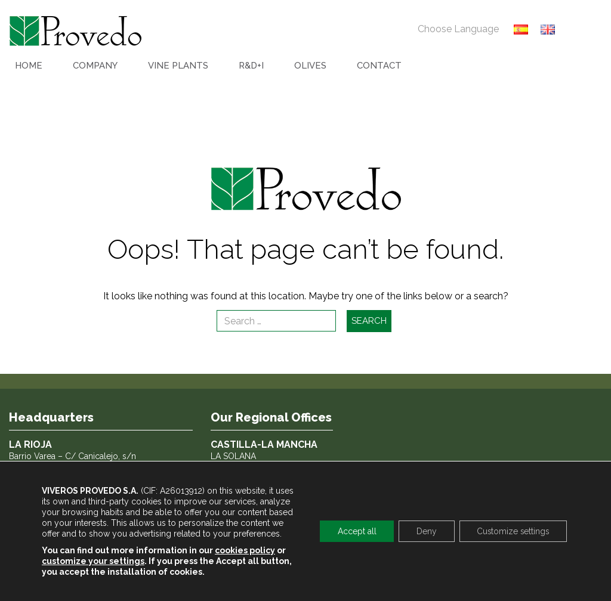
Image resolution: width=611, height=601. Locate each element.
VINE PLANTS (178, 65)
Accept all (354, 531)
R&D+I (251, 65)
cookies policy (245, 550)
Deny (424, 531)
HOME (28, 65)
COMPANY (95, 65)
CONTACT (379, 65)
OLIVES (310, 65)
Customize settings (512, 531)
